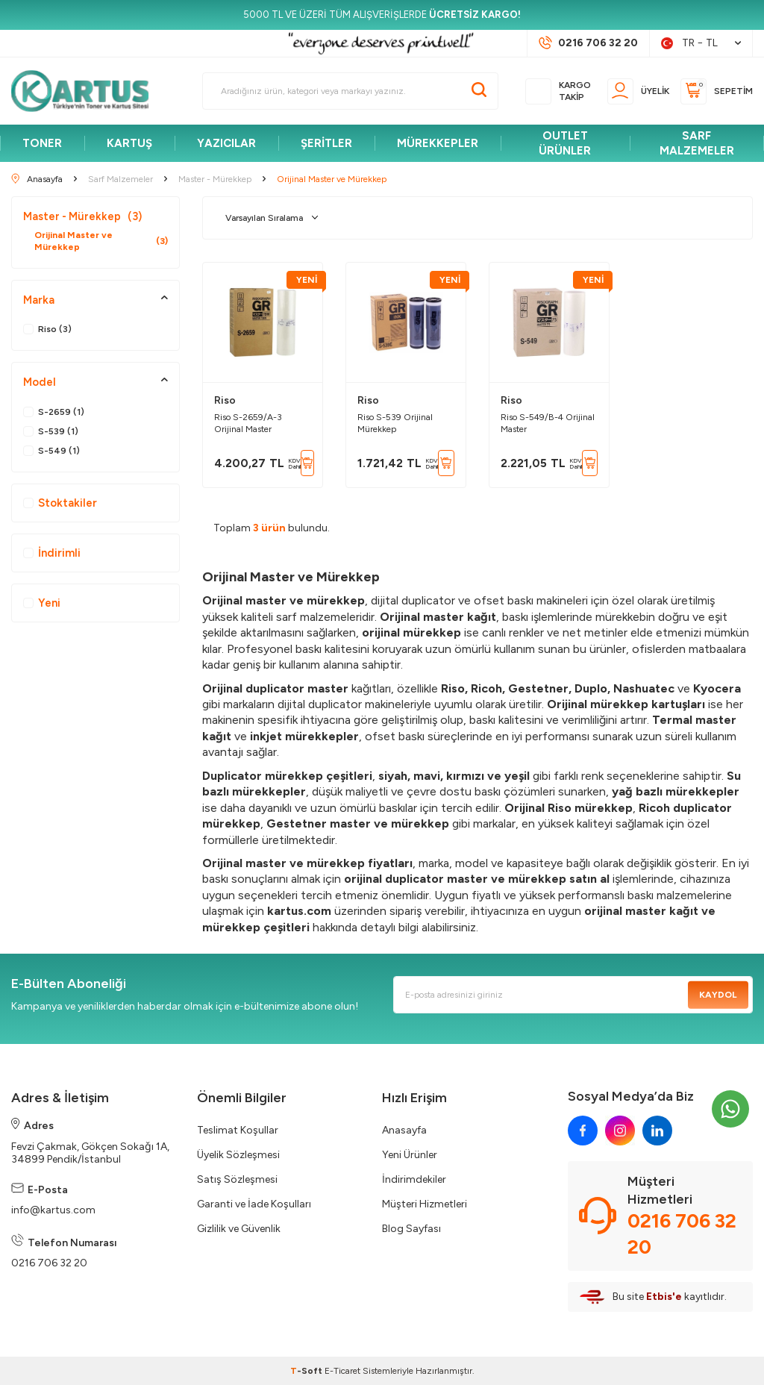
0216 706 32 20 (49, 1263)
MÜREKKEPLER (437, 143)
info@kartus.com (53, 1210)
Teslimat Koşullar (237, 1130)
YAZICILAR (226, 143)
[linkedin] (657, 1130)
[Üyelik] (638, 91)
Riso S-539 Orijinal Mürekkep (395, 423)
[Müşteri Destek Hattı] (588, 43)
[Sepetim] (716, 91)
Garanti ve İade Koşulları (254, 1204)
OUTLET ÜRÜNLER (565, 143)
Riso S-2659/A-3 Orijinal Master (248, 423)
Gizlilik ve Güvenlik (239, 1228)
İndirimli (52, 553)
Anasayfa (404, 1130)
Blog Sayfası (411, 1228)
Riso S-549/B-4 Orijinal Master (548, 423)
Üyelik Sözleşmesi (238, 1154)
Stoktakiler (60, 503)
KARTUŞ (129, 143)
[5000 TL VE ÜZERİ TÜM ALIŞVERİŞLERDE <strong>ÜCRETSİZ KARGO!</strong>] (382, 15)
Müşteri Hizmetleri (424, 1204)
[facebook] (583, 1130)
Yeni (41, 603)
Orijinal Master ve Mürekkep (101, 241)
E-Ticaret (342, 1371)
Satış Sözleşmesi (237, 1179)
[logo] (86, 91)
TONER (42, 143)
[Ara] (479, 91)
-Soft (307, 1371)
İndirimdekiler (414, 1179)
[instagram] (620, 1130)
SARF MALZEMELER (697, 143)
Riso (225, 400)
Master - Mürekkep (82, 216)
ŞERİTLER (326, 143)
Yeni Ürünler (409, 1154)
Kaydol (718, 994)
